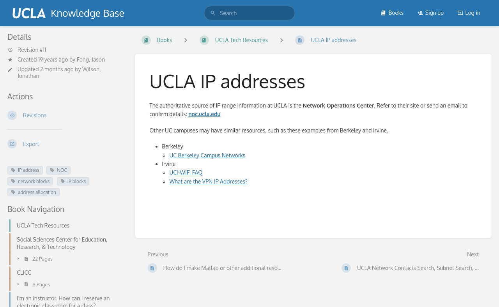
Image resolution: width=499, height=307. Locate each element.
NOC (58, 170)
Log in (469, 12)
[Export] (65, 143)
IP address (25, 170)
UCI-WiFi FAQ (185, 172)
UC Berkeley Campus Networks (207, 155)
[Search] (213, 13)
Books (391, 12)
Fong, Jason (91, 59)
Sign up (431, 12)
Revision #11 (26, 50)
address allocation (33, 192)
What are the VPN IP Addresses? (208, 181)
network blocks (30, 181)
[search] (249, 13)
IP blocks (73, 181)
